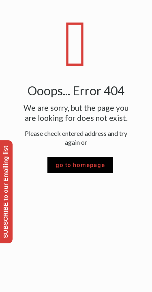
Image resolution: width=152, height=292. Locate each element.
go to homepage (80, 165)
